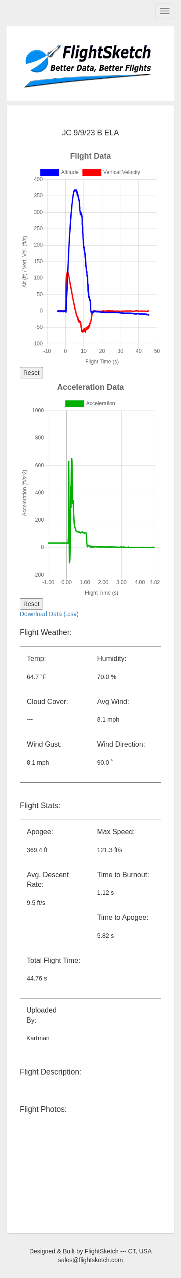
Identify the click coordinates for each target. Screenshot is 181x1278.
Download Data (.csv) (49, 613)
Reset (31, 372)
